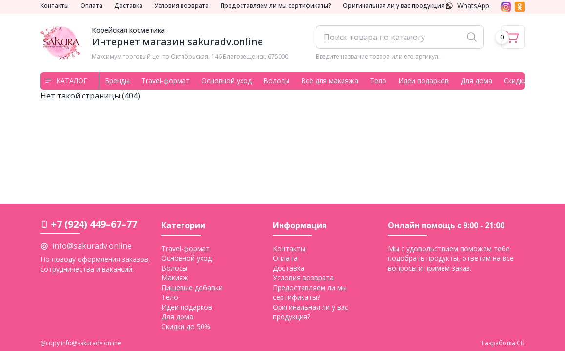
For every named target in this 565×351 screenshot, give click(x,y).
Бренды (117, 80)
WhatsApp (467, 6)
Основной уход (227, 80)
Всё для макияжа (329, 80)
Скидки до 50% (185, 326)
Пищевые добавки (191, 287)
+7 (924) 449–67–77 (94, 224)
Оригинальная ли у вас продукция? (395, 5)
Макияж (174, 277)
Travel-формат (165, 80)
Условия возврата (181, 5)
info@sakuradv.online (92, 245)
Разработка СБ (503, 343)
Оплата (91, 5)
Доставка (128, 5)
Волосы (276, 80)
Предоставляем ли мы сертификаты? (276, 5)
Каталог (65, 80)
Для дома (476, 80)
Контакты (54, 5)
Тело (378, 80)
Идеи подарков (423, 80)
